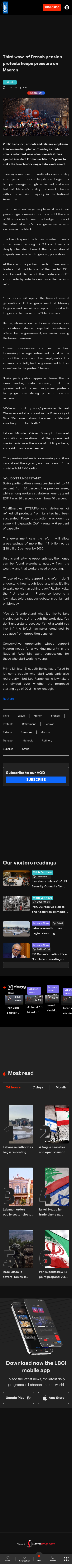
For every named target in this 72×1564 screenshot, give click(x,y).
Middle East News (42, 872)
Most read (21, 1073)
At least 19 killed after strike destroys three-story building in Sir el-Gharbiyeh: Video (35, 1010)
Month (61, 1087)
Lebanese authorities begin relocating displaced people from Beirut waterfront (48, 931)
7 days (38, 1087)
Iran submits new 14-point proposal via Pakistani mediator (53, 1275)
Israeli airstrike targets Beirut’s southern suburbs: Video (53, 1008)
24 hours (13, 1087)
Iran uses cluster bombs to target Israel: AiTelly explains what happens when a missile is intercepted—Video (15, 1010)
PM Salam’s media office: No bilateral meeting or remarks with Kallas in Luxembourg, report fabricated (49, 957)
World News (11, 991)
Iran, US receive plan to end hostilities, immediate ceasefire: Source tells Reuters (50, 910)
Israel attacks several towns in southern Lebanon (16, 1275)
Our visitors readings (29, 863)
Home (7, 1559)
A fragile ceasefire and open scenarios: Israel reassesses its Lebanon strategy (53, 1150)
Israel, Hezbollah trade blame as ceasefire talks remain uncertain (51, 1212)
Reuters (8, 698)
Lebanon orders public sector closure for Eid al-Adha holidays (18, 1212)
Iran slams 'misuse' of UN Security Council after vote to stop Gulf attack (49, 884)
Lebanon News (41, 923)
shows (53, 1559)
